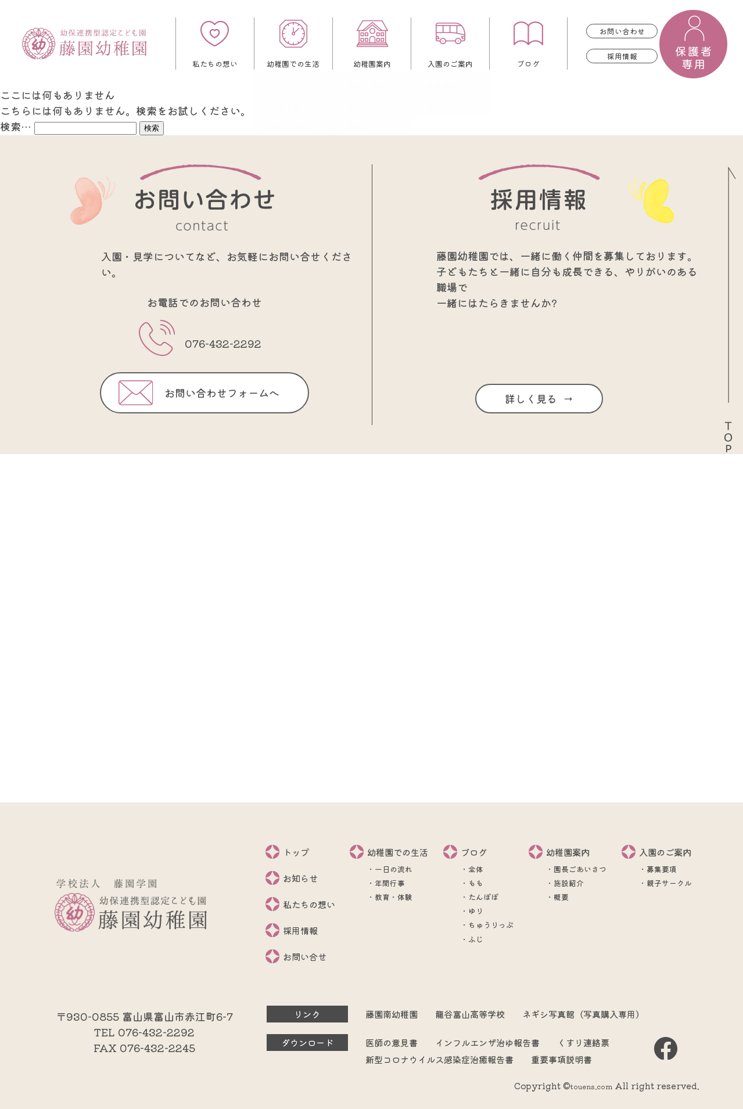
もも (475, 882)
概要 (561, 896)
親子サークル (669, 882)
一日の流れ (393, 868)
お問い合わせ (622, 31)
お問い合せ (304, 956)
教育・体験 (393, 896)
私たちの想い (215, 63)
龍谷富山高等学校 (470, 1013)
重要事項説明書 (561, 1059)
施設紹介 (569, 882)
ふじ (475, 939)
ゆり (475, 910)
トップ (296, 851)
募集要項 (662, 868)
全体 (475, 868)
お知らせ (300, 878)
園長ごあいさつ (580, 868)
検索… (15, 126)
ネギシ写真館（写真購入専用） (583, 1013)
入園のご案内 (450, 63)
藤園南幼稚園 (391, 1013)
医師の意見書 (391, 1042)
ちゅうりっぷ (491, 924)
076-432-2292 (223, 343)
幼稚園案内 (372, 63)
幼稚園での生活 (293, 63)
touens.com (591, 1086)
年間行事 (390, 882)
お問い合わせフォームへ (221, 392)
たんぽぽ (483, 896)
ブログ (528, 63)
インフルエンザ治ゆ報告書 (487, 1042)
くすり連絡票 (583, 1042)
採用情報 (622, 56)
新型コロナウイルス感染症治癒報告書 (439, 1059)
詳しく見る (531, 398)
